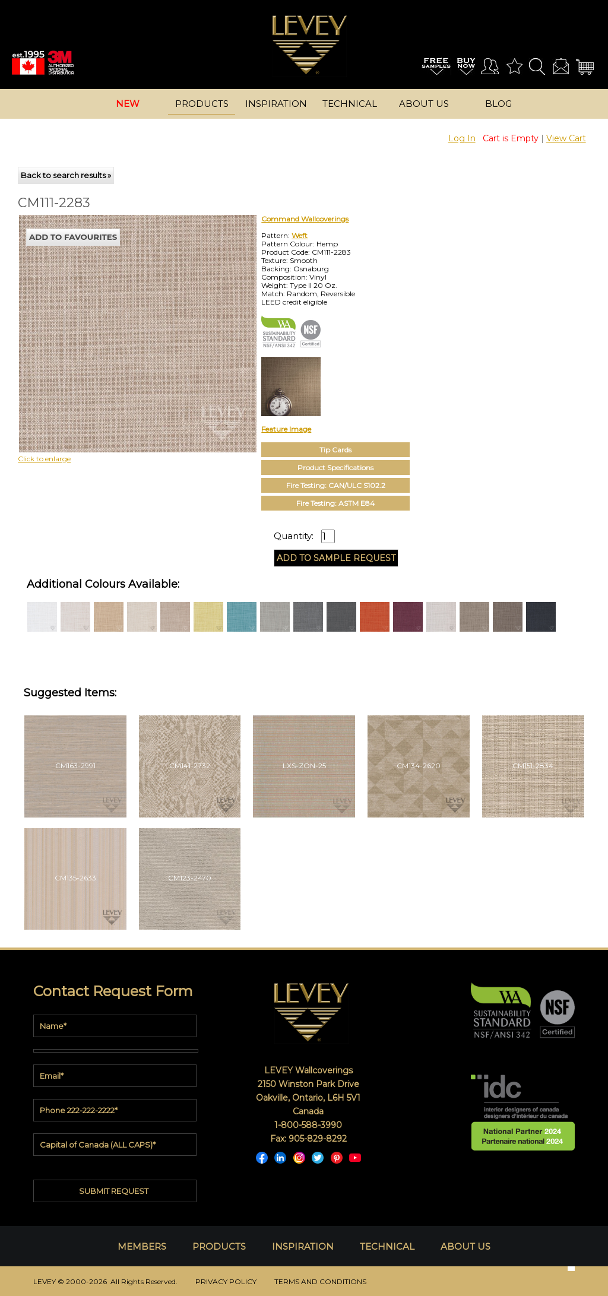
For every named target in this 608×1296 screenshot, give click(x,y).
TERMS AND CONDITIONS (320, 1281)
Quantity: (294, 536)
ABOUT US (465, 1246)
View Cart (566, 138)
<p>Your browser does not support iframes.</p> (116, 319)
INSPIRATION (303, 1246)
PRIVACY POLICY (225, 1281)
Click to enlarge (44, 458)
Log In (462, 138)
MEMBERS (142, 1246)
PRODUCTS (219, 1246)
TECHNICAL (387, 1246)
